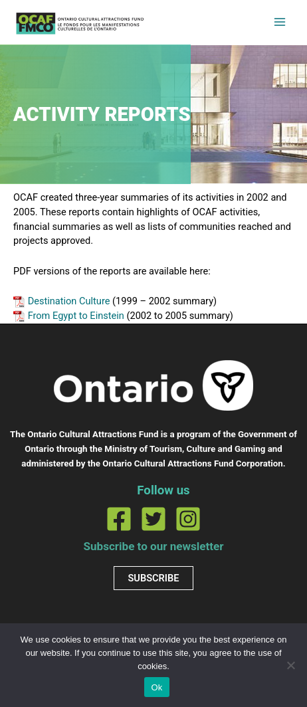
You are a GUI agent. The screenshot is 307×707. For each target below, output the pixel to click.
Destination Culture (69, 301)
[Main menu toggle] (280, 22)
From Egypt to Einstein (76, 316)
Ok (156, 687)
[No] (290, 665)
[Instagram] (188, 519)
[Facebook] (119, 519)
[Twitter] (153, 519)
